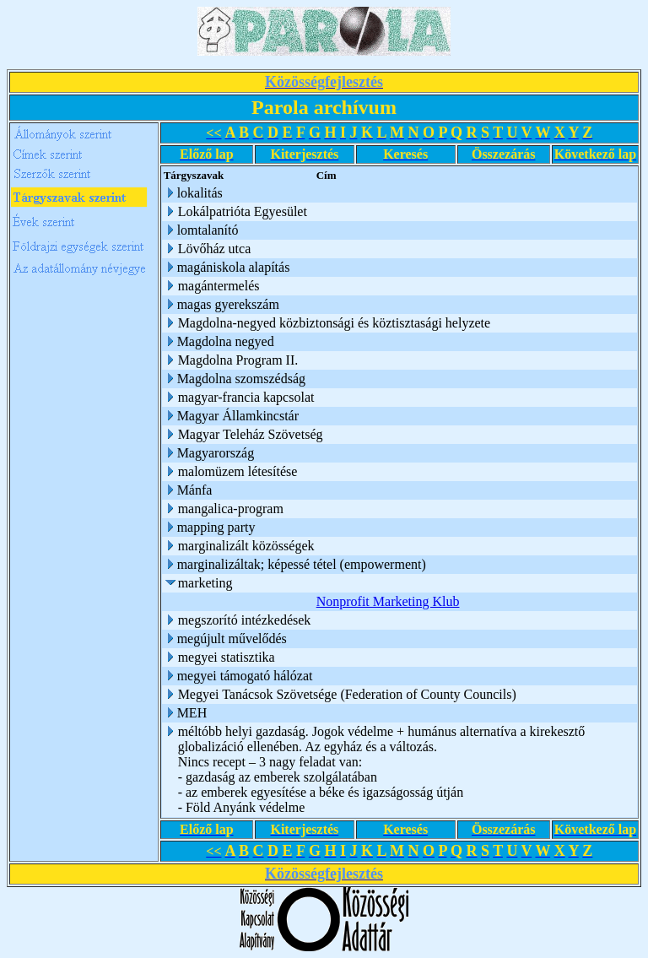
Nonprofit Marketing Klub (388, 601)
